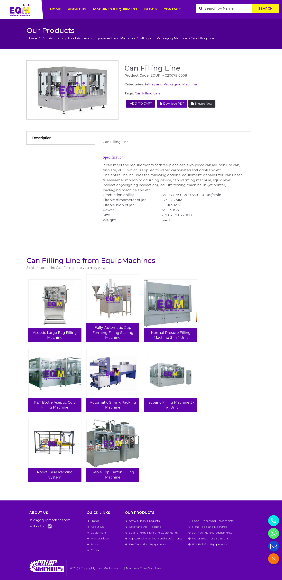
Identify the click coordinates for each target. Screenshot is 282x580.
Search (265, 8)
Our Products (52, 38)
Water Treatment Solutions (210, 538)
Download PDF (172, 103)
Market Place (100, 538)
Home (32, 38)
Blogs (150, 9)
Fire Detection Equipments (147, 544)
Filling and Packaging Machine (163, 38)
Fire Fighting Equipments (209, 544)
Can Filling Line (148, 93)
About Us (97, 526)
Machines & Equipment (115, 9)
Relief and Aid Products (145, 526)
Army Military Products (144, 521)
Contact (172, 9)
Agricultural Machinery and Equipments (155, 538)
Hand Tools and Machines (209, 526)
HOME (55, 9)
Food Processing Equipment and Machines (101, 38)
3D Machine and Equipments (212, 532)
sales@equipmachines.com (49, 520)
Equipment (98, 532)
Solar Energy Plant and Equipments (153, 532)
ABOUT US (77, 9)
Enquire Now (201, 103)
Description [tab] (41, 138)
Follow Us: (40, 526)
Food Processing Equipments (212, 521)
